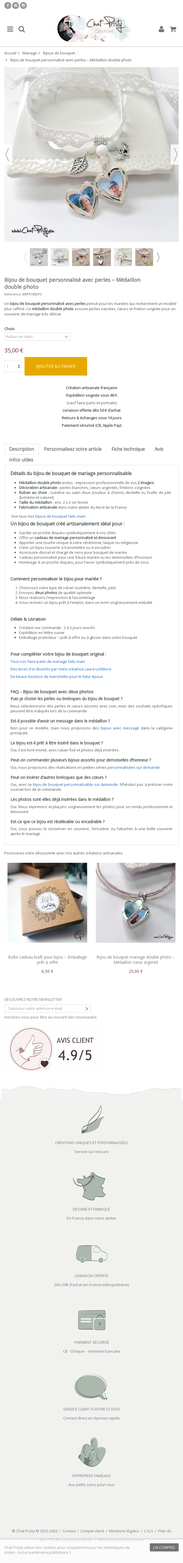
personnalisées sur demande (134, 767)
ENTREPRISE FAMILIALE (91, 1475)
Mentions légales (124, 1530)
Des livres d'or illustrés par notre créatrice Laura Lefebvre (60, 669)
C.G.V (148, 1530)
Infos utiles (21, 460)
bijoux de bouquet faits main (60, 516)
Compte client (92, 1530)
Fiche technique (128, 449)
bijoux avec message (120, 728)
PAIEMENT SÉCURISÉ (91, 1342)
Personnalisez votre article (73, 449)
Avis (159, 449)
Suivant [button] (176, 154)
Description (21, 449)
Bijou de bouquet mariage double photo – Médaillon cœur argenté (135, 959)
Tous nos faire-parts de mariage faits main (47, 661)
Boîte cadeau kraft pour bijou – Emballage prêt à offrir (47, 959)
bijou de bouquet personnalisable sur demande (75, 784)
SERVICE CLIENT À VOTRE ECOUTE (91, 1409)
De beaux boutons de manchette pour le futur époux (56, 676)
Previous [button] (25, 257)
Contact (69, 1530)
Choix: (10, 328)
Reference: (13, 294)
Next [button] (158, 257)
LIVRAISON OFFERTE (92, 1275)
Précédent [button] (7, 154)
